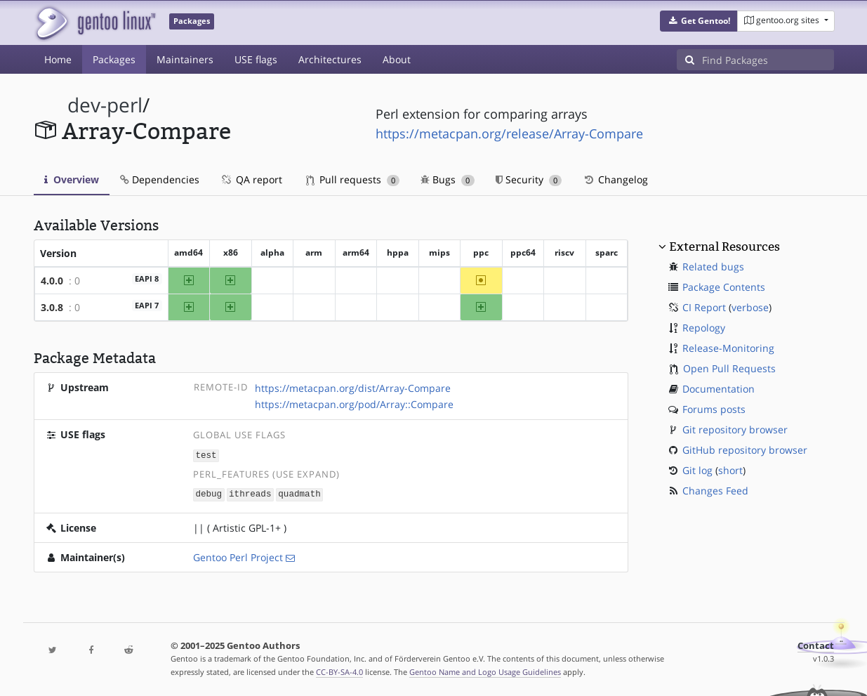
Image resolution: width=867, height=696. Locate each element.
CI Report (704, 307)
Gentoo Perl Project (238, 556)
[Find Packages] (768, 59)
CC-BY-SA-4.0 (339, 670)
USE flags (255, 59)
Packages (114, 59)
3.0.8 (52, 307)
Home (58, 59)
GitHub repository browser (744, 450)
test (205, 455)
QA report (251, 179)
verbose (750, 307)
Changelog (615, 179)
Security (529, 179)
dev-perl (105, 105)
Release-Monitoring (728, 348)
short (730, 470)
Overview (71, 179)
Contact (815, 644)
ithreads (250, 493)
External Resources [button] (724, 246)
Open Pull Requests (729, 368)
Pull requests (353, 179)
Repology (703, 327)
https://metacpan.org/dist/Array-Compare (353, 388)
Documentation (718, 388)
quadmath (299, 493)
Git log (697, 470)
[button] (699, 21)
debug (208, 493)
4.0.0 (52, 280)
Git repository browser (735, 429)
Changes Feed (715, 490)
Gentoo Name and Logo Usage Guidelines (485, 670)
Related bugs (713, 266)
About (397, 59)
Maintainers (185, 59)
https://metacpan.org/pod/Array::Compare (354, 404)
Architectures (330, 59)
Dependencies (159, 179)
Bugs (448, 179)
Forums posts (714, 409)
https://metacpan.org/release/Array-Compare (509, 133)
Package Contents (723, 287)
